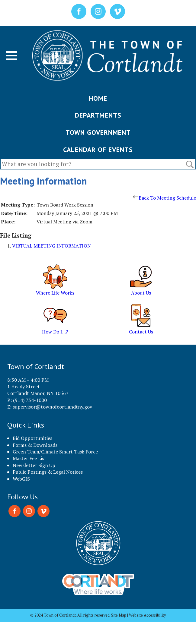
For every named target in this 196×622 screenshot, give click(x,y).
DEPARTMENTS (98, 115)
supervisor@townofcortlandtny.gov (52, 406)
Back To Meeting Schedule (164, 197)
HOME (98, 98)
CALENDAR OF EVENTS (98, 149)
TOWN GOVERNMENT (98, 132)
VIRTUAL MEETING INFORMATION (51, 245)
